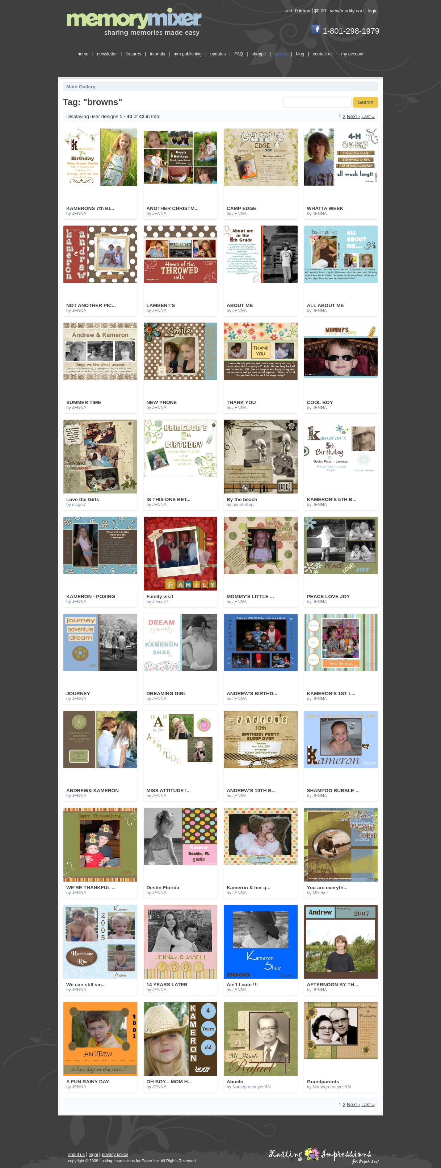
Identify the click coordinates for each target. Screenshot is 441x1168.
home (82, 53)
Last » (368, 116)
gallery (280, 53)
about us (76, 1154)
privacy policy (115, 1154)
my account (352, 53)
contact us (323, 53)
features (133, 53)
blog (300, 53)
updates (218, 53)
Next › (353, 116)
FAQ (238, 53)
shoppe (259, 53)
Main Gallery (81, 86)
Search (365, 102)
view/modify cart (347, 10)
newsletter (107, 53)
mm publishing (188, 53)
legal (93, 1154)
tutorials (157, 53)
